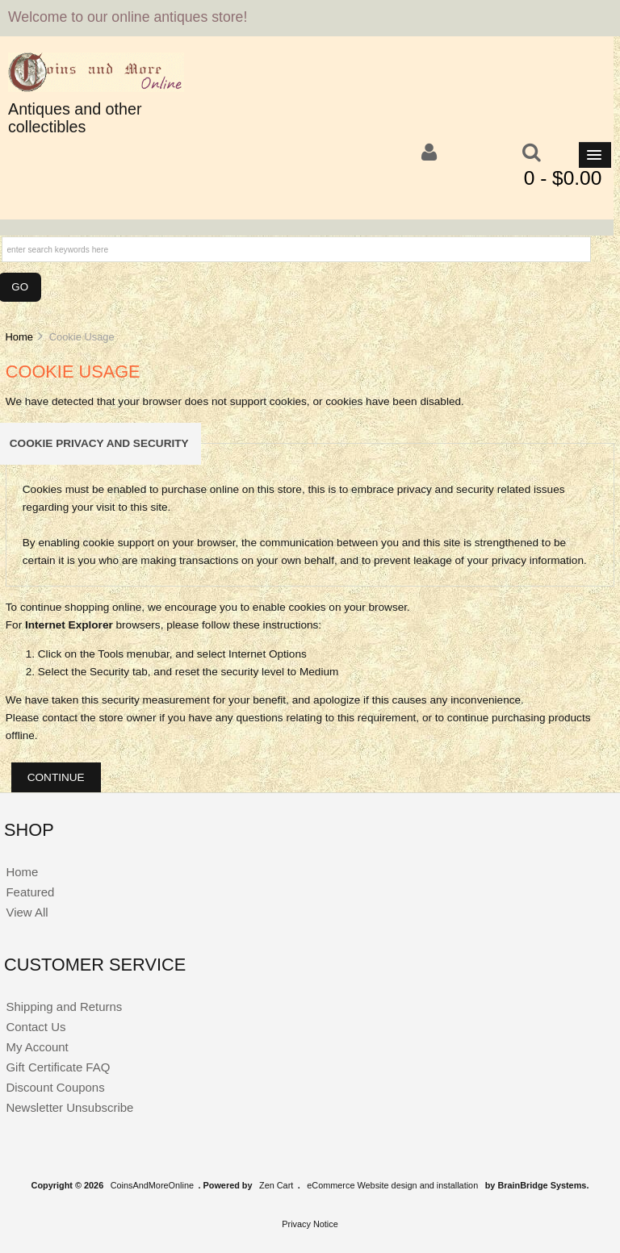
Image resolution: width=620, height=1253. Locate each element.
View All (27, 912)
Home (18, 337)
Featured (30, 892)
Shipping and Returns (64, 1006)
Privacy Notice (310, 1224)
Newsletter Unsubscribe (69, 1107)
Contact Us (35, 1027)
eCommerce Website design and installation (392, 1185)
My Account (37, 1047)
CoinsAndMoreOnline (152, 1185)
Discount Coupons (55, 1087)
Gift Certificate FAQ (58, 1067)
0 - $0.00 (563, 178)
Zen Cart (276, 1185)
